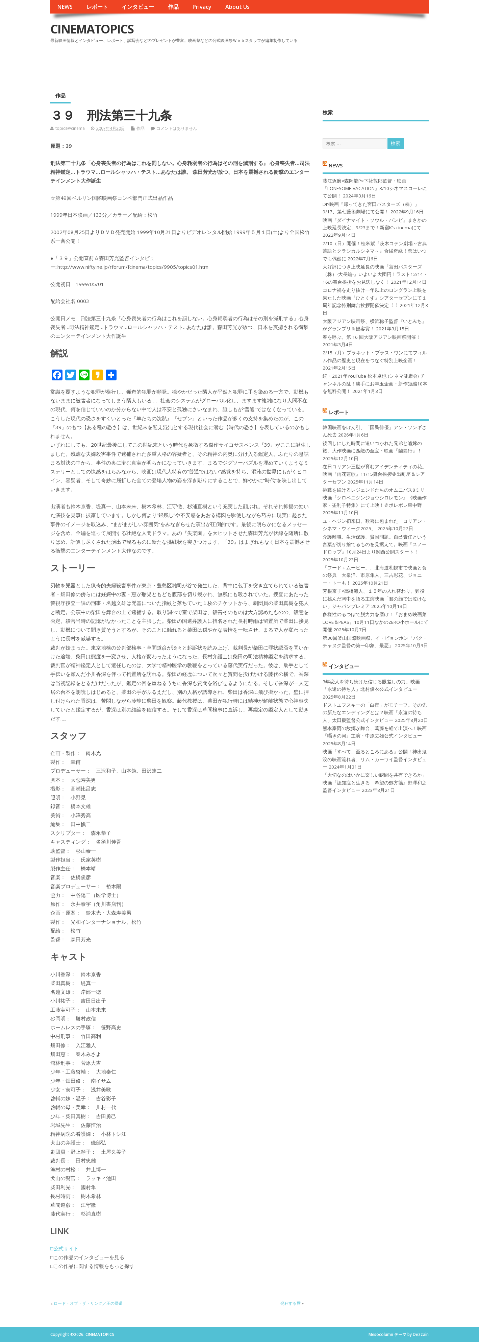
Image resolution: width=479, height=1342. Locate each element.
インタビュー (138, 6)
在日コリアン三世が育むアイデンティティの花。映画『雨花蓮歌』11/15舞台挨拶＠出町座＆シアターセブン (375, 474)
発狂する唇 (290, 1303)
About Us (237, 6)
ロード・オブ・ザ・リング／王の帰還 (88, 1303)
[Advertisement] (300, 64)
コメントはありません (176, 128)
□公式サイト (64, 1248)
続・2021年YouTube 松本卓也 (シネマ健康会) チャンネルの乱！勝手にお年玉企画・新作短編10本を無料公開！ (375, 383)
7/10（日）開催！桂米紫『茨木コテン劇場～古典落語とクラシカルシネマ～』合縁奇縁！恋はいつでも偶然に (375, 251)
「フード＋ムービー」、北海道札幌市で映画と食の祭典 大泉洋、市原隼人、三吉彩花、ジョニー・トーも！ (375, 575)
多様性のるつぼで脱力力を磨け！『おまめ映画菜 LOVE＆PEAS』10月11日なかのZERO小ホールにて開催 (375, 622)
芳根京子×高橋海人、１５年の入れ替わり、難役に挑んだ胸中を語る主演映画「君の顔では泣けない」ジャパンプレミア (375, 598)
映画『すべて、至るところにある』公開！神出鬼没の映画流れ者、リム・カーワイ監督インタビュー (375, 759)
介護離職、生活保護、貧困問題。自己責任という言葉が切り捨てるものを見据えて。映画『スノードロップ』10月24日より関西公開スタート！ (375, 544)
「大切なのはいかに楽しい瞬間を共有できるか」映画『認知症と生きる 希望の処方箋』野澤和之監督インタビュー (375, 782)
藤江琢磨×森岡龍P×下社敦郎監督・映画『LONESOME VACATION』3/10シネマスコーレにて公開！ (375, 188)
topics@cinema (70, 128)
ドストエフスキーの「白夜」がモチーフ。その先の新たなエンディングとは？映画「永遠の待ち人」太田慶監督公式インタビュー (375, 712)
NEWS (65, 6)
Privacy (201, 6)
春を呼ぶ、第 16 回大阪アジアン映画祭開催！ (372, 337)
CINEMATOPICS (91, 29)
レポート (97, 6)
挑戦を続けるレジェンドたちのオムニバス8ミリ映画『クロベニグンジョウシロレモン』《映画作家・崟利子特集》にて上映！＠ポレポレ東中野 (375, 497)
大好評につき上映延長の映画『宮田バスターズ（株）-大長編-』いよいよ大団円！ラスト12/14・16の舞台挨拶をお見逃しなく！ (375, 274)
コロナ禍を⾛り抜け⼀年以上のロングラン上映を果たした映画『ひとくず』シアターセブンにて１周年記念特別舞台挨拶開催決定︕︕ (375, 297)
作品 (173, 6)
